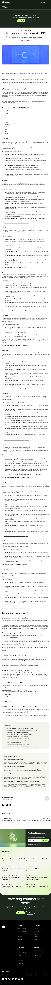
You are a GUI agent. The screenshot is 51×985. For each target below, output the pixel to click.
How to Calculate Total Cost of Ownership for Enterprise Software (32, 821)
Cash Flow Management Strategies (14, 742)
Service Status (37, 958)
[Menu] (48, 2)
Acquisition (7, 120)
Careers (20, 934)
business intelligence (30, 628)
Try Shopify (30, 20)
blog (21, 30)
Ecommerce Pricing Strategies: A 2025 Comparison (17, 736)
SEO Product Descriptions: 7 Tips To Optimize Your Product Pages (37, 887)
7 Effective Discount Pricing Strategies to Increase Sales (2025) (13, 869)
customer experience (7, 399)
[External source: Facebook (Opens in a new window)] (3, 805)
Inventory (7, 122)
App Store (36, 934)
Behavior (7, 124)
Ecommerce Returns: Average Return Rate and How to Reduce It (12, 878)
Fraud (6, 115)
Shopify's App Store (6, 690)
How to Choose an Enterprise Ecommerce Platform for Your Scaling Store (11, 821)
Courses (20, 958)
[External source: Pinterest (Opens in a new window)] (22, 979)
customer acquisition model (37, 601)
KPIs (10, 628)
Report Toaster (8, 701)
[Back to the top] (3, 926)
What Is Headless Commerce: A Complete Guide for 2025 (14, 859)
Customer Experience (7, 884)
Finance (6, 113)
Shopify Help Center (39, 950)
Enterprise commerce (7, 818)
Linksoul (38, 672)
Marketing (7, 126)
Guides (19, 955)
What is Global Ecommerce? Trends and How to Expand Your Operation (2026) (36, 878)
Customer (7, 133)
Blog (19, 950)
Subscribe (44, 840)
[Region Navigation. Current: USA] (6, 971)
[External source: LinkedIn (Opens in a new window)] (10, 805)
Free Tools (20, 960)
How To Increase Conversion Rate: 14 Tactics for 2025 (18, 744)
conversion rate (13, 637)
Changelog (20, 963)
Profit (6, 131)
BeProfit (6, 699)
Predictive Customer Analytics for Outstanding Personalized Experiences (22, 740)
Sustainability (21, 941)
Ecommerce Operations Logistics (33, 866)
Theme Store (37, 931)
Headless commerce (6, 856)
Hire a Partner (37, 955)
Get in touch (43, 2)
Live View (7, 110)
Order (6, 117)
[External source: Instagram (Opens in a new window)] (13, 979)
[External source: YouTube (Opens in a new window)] (9, 979)
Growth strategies (30, 856)
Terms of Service (6, 974)
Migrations (46, 818)
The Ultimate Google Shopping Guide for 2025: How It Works (19, 734)
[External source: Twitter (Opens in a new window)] (6, 805)
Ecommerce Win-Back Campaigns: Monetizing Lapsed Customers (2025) (22, 746)
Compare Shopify (22, 952)
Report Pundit (8, 694)
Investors (20, 936)
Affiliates (36, 939)
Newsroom (20, 939)
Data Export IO (8, 696)
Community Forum (38, 952)
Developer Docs (38, 928)
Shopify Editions (22, 931)
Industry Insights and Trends (32, 875)
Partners (36, 936)
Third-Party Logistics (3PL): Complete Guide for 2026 (36, 869)
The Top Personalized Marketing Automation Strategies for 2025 (20, 728)
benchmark (4, 626)
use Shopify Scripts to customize (35, 647)
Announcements (27, 30)
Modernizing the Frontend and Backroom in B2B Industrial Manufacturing (22, 730)
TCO (23, 818)
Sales (6, 129)
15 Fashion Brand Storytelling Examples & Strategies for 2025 (11, 887)
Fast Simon (26, 660)
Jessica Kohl (5, 635)
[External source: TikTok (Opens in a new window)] (16, 979)
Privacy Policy (21, 974)
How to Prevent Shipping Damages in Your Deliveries (18, 738)
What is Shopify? (22, 928)
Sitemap (29, 974)
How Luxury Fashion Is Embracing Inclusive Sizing (17, 732)
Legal (14, 974)
